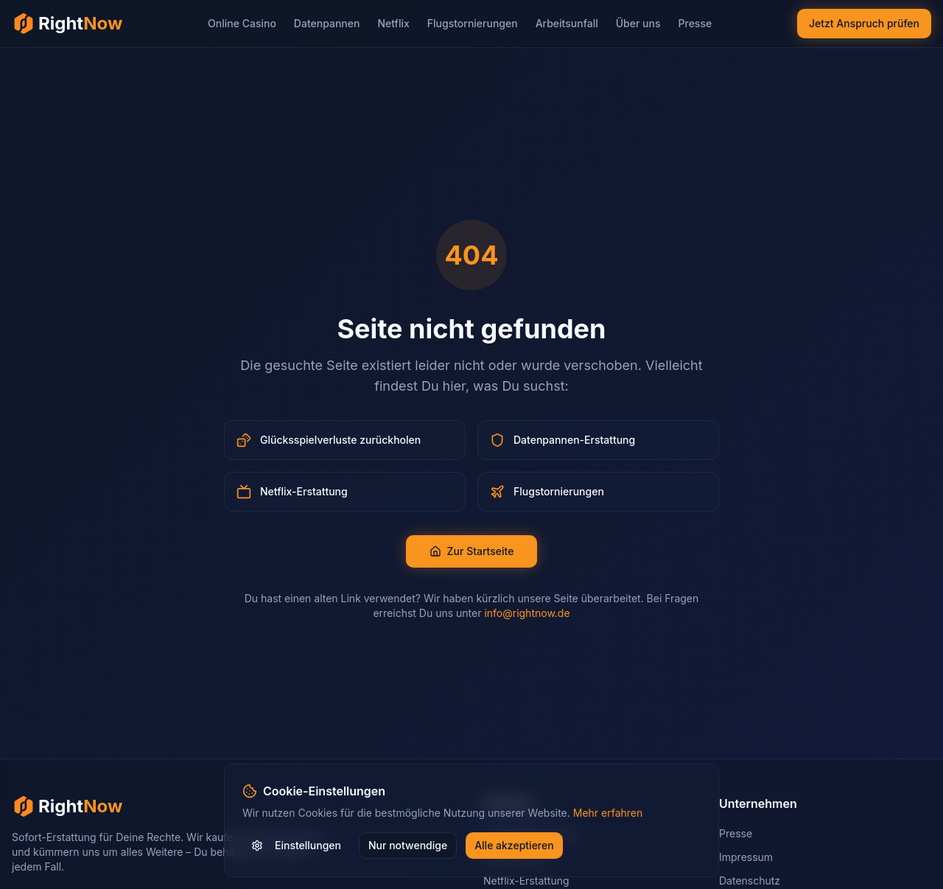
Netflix (393, 23)
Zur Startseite (472, 551)
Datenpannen (327, 23)
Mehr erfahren (608, 813)
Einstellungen (296, 846)
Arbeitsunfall (567, 23)
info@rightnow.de (526, 613)
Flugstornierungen (472, 23)
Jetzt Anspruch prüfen (864, 23)
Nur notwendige (407, 846)
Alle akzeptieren (514, 846)
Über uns (638, 23)
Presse (695, 23)
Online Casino (242, 23)
